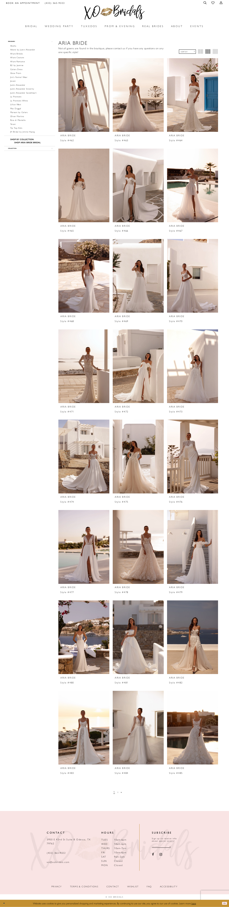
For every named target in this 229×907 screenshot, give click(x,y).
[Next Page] (123, 792)
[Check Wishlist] (213, 3)
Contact (112, 886)
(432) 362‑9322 (56, 852)
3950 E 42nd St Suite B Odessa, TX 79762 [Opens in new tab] (69, 841)
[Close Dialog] (5, 903)
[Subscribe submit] (180, 847)
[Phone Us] (54, 3)
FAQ (149, 886)
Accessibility (169, 886)
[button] (205, 3)
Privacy (56, 886)
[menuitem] (23, 3)
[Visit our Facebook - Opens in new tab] (153, 856)
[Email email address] (167, 847)
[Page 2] (118, 792)
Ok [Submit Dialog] (223, 903)
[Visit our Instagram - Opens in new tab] (160, 856)
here (193, 903)
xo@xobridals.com (58, 862)
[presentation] (83, 95)
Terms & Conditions (84, 886)
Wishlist (133, 886)
